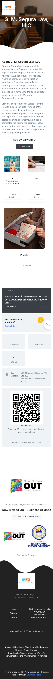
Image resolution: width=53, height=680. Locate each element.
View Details (12, 195)
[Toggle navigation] (48, 8)
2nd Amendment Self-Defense (12, 181)
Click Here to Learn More (27, 517)
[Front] (9, 8)
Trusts (36, 178)
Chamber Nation (34, 675)
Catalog (13, 613)
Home (13, 609)
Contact (13, 617)
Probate (24, 255)
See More (24, 146)
